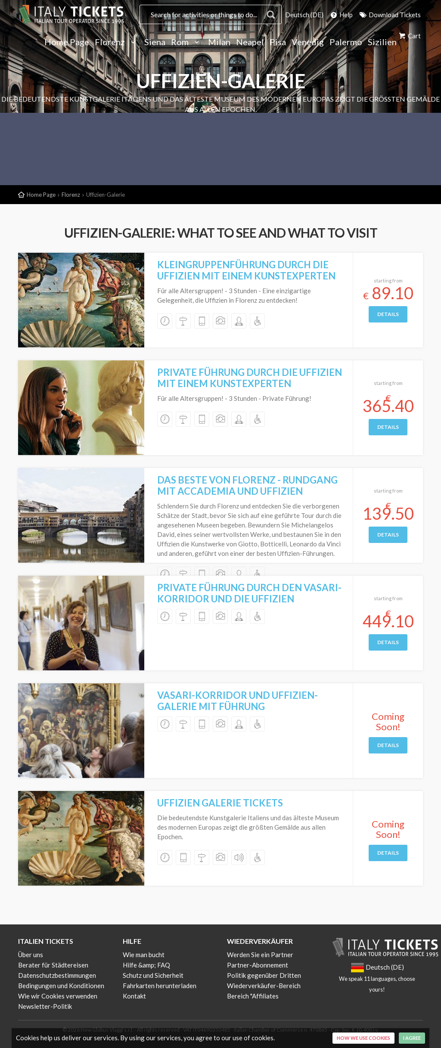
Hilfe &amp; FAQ (146, 965)
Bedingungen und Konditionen (61, 985)
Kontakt (134, 996)
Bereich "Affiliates (253, 996)
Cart (409, 36)
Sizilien (382, 42)
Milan (219, 42)
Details (388, 314)
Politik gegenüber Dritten (264, 975)
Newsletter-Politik (45, 1006)
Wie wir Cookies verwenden (57, 996)
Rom (186, 42)
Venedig (308, 42)
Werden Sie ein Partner (260, 954)
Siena (154, 42)
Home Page (66, 42)
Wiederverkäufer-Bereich (264, 985)
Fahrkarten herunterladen (159, 985)
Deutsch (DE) (304, 15)
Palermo (345, 42)
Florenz (117, 42)
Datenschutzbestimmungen (57, 975)
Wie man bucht (144, 954)
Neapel (250, 42)
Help (341, 15)
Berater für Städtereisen (53, 965)
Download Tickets (389, 15)
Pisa (278, 42)
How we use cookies (363, 1038)
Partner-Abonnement (257, 965)
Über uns (30, 954)
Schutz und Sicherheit (153, 975)
